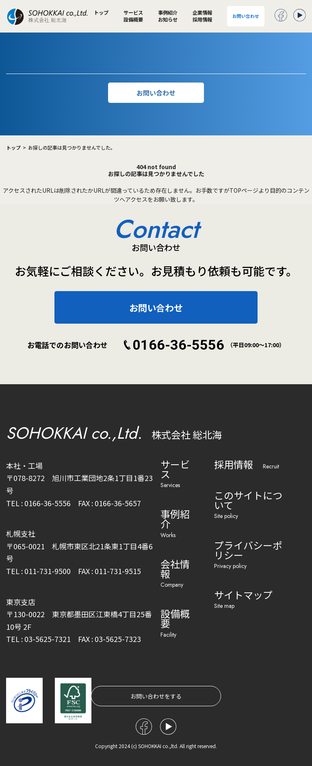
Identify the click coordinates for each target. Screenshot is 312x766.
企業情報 (202, 12)
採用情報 (202, 19)
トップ (101, 12)
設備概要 (133, 19)
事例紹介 (168, 12)
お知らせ (168, 19)
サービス (133, 12)
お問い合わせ (245, 16)
